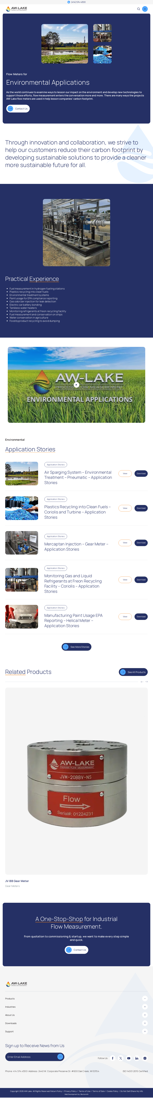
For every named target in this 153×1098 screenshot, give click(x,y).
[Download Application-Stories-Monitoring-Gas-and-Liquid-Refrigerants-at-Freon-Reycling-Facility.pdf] (141, 580)
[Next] (146, 682)
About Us (76, 1015)
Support (76, 1032)
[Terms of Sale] (98, 1092)
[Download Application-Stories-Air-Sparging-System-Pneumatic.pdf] (141, 474)
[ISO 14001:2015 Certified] (135, 1071)
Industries (76, 1007)
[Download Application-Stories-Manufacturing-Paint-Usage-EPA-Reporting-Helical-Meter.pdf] (141, 617)
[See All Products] (133, 672)
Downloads (76, 1023)
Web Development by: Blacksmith (77, 1095)
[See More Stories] (76, 647)
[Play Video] (76, 385)
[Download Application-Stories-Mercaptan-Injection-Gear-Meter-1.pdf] (141, 543)
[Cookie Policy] (112, 1092)
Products (76, 999)
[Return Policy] (56, 1092)
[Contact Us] (18, 109)
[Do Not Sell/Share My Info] (131, 1092)
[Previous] (142, 682)
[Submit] (60, 1057)
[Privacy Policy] (70, 1092)
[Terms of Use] (85, 1092)
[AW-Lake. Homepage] (16, 9)
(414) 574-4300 (78, 2)
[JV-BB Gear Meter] (76, 788)
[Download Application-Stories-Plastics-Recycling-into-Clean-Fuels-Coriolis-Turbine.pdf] (141, 508)
